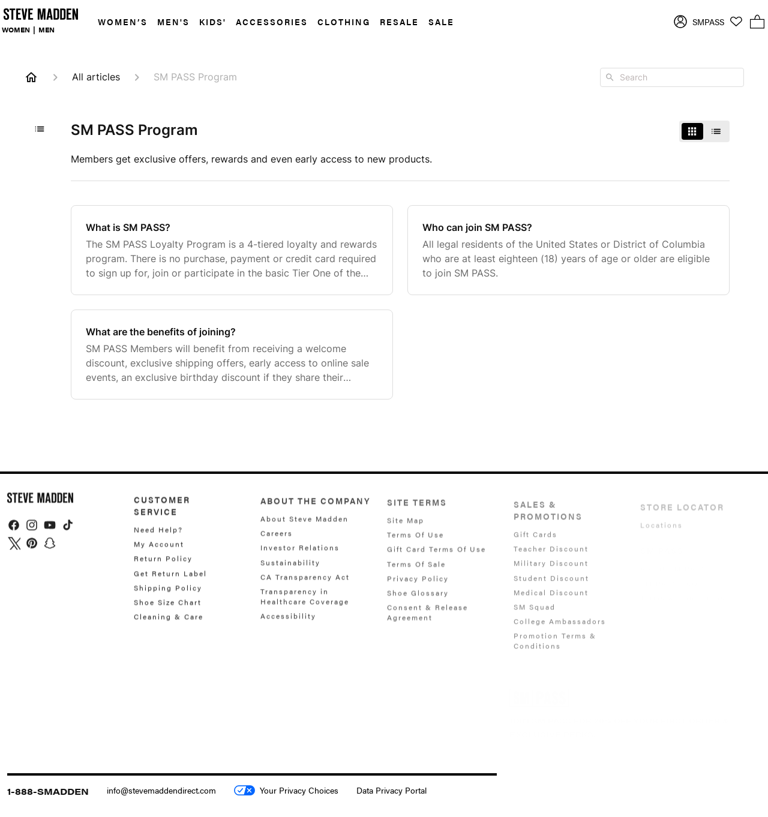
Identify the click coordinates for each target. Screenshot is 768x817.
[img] (13, 531)
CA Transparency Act (305, 585)
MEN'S (173, 22)
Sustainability (290, 571)
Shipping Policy (168, 595)
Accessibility (288, 625)
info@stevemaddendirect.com (161, 790)
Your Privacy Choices (286, 790)
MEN (46, 29)
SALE (441, 22)
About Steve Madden (304, 528)
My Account (159, 551)
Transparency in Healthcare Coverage (304, 604)
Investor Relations (300, 556)
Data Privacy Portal (391, 790)
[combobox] (672, 77)
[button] (118, 22)
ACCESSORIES (272, 22)
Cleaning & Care (168, 623)
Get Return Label (170, 580)
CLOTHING (343, 22)
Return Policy (163, 565)
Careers (276, 542)
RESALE (399, 22)
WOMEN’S (123, 22)
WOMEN (16, 29)
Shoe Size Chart (168, 609)
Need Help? (158, 537)
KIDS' (212, 22)
